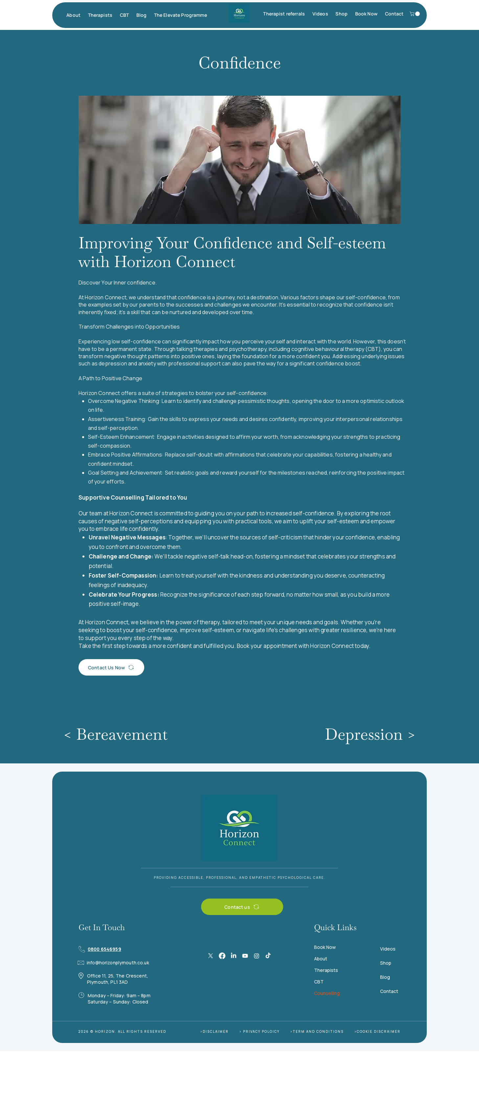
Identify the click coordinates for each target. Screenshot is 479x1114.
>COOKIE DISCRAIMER (377, 1031)
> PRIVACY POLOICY (259, 1031)
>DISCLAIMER (214, 1031)
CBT (319, 981)
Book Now (325, 947)
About (320, 958)
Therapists (326, 970)
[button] (73, 15)
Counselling (327, 993)
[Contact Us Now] (111, 667)
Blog (385, 977)
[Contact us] (242, 907)
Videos (388, 949)
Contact (389, 991)
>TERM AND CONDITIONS (317, 1031)
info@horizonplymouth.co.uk (118, 962)
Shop (385, 963)
